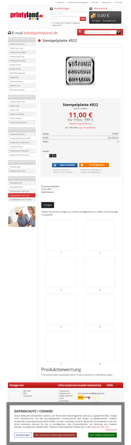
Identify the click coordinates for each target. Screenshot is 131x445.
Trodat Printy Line (17, 44)
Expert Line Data (17, 114)
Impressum (111, 429)
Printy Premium (16, 146)
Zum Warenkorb (109, 21)
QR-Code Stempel (17, 89)
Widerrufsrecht (66, 396)
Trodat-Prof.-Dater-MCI (19, 142)
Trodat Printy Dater (18, 52)
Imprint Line (15, 85)
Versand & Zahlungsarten (78, 2)
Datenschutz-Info (100, 426)
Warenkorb (106, 2)
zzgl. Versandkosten (87, 127)
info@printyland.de (41, 32)
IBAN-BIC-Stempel (17, 73)
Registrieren (57, 25)
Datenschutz (65, 393)
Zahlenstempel (16, 81)
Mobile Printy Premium (19, 155)
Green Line (14, 110)
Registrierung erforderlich (80, 123)
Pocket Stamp (15, 118)
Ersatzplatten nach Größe (20, 199)
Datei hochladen (67, 165)
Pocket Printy (15, 69)
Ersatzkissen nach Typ (19, 191)
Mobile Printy (15, 65)
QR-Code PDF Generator (27, 393)
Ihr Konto (118, 2)
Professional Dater (18, 60)
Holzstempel (15, 167)
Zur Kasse (96, 21)
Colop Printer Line (17, 101)
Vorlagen (48, 205)
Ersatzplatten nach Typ (19, 195)
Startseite (61, 2)
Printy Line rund (16, 48)
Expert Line (14, 105)
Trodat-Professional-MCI (20, 138)
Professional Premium (19, 151)
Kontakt (95, 2)
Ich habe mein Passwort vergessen (66, 23)
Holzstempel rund (17, 171)
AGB (61, 398)
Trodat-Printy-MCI (17, 134)
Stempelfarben (16, 187)
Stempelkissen (16, 183)
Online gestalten (96, 165)
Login (83, 19)
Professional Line (17, 56)
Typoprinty (14, 77)
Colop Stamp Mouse (18, 122)
